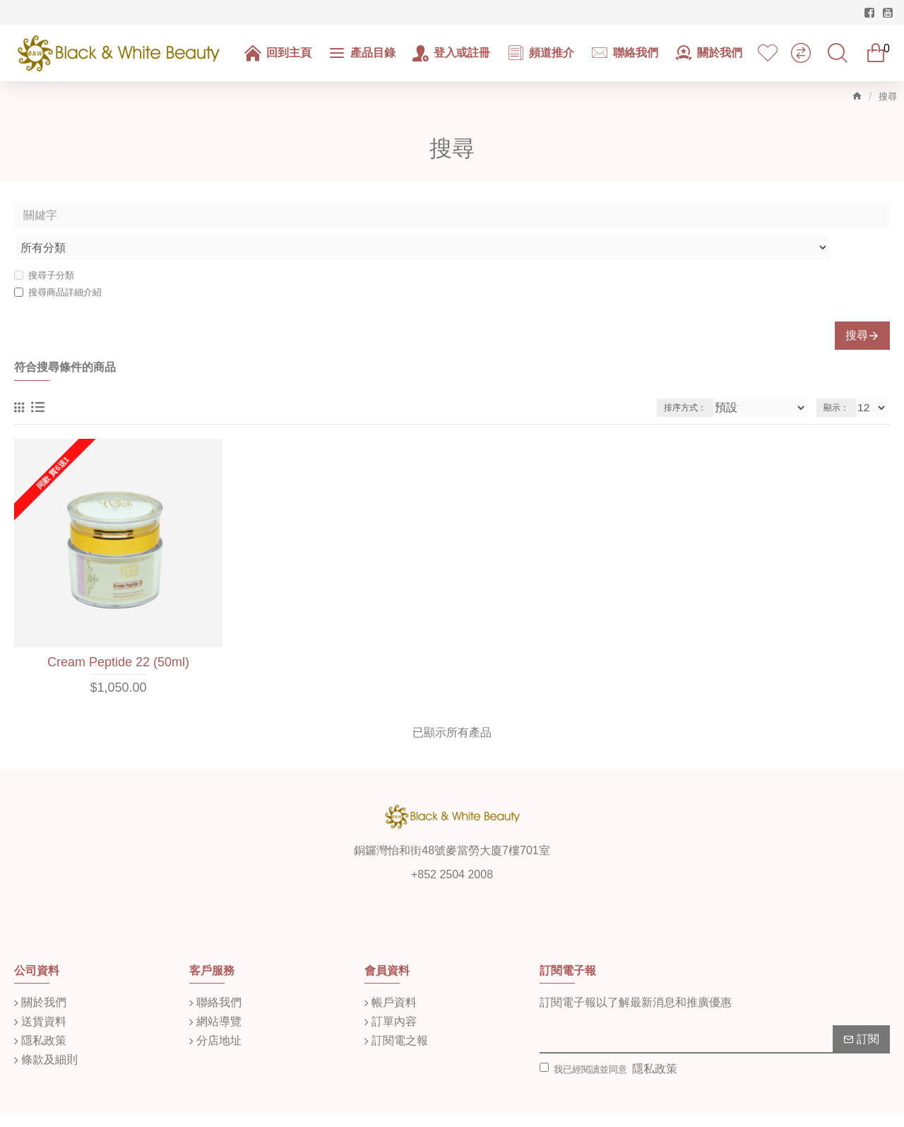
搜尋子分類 (44, 244)
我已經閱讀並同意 (609, 1037)
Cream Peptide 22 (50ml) (118, 631)
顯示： (839, 377)
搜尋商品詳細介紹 (58, 261)
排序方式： (708, 377)
